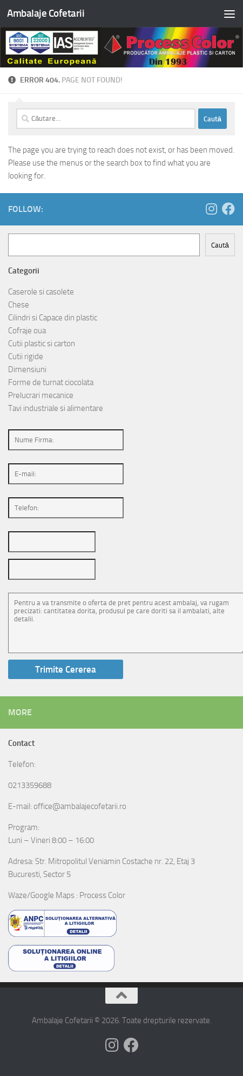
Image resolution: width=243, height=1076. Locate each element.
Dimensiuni (27, 369)
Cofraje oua (27, 330)
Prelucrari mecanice (40, 395)
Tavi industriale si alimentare (55, 408)
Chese (18, 305)
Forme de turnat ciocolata (50, 382)
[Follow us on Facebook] (228, 208)
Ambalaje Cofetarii (45, 13)
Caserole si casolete (41, 292)
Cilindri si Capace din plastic (52, 318)
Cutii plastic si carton (41, 343)
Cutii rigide (25, 356)
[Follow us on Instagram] (211, 208)
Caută (220, 245)
